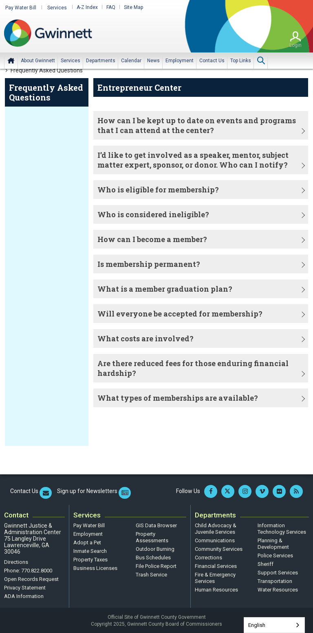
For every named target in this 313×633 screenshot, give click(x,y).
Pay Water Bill (19, 7)
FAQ (105, 7)
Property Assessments (152, 536)
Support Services (278, 572)
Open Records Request (31, 578)
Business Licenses (95, 567)
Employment (88, 533)
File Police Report (156, 565)
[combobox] (274, 625)
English (256, 625)
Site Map (128, 7)
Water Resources (278, 589)
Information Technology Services (282, 528)
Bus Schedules (153, 557)
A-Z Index (82, 7)
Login (295, 44)
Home (11, 60)
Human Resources (216, 589)
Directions (16, 561)
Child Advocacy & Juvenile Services (215, 528)
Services (53, 7)
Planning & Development (273, 543)
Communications (215, 540)
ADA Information (24, 595)
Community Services (218, 548)
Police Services (275, 555)
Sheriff (265, 563)
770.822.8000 (36, 570)
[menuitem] (38, 60)
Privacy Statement (25, 587)
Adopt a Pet (87, 542)
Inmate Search (90, 550)
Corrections (208, 557)
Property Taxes (90, 559)
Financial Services (216, 565)
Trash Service (151, 574)
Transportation (275, 580)
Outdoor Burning (155, 548)
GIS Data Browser (156, 525)
